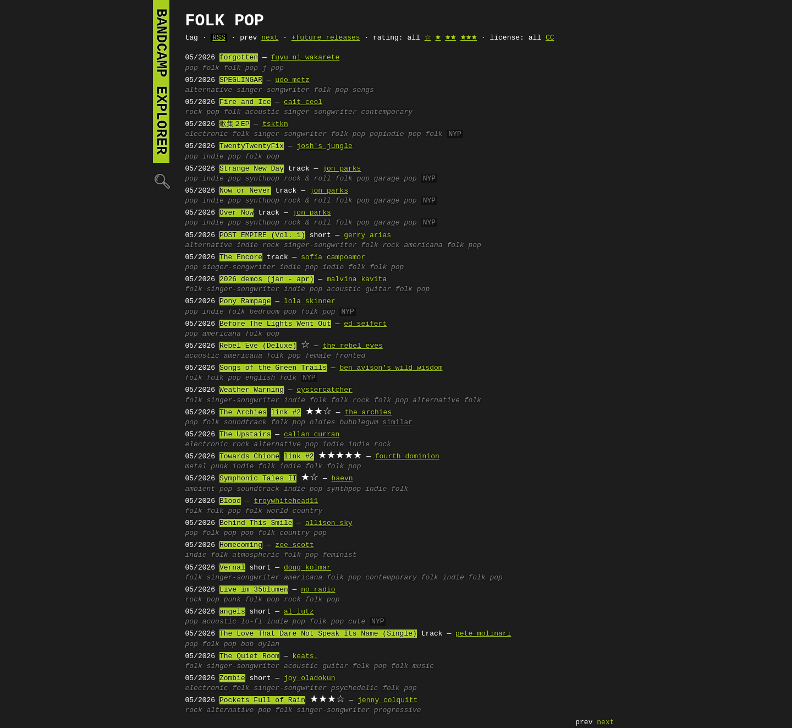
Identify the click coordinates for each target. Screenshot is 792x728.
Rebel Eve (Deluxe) (257, 346)
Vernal (232, 568)
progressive (397, 710)
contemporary (387, 112)
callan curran (311, 435)
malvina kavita (357, 279)
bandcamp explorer (161, 81)
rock (193, 112)
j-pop (273, 68)
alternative (209, 90)
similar (397, 423)
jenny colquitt (387, 700)
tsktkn (275, 124)
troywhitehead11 (286, 501)
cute (356, 622)
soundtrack (245, 423)
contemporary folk (401, 578)
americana (423, 245)
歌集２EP (234, 124)
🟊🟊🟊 (468, 38)
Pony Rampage (245, 301)
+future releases (326, 38)
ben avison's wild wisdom (390, 368)
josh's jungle (324, 146)
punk (219, 467)
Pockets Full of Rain (262, 700)
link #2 (286, 413)
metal (196, 467)
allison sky (329, 523)
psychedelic (354, 688)
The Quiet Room (249, 656)
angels (232, 612)
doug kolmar (307, 568)
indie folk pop (473, 578)
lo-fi (251, 622)
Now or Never (245, 191)
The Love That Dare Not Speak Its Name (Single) (318, 634)
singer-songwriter (273, 90)
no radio (318, 590)
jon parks (341, 169)
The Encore (240, 257)
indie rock (258, 245)
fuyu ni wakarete (305, 58)
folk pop (241, 68)
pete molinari (483, 634)
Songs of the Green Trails (273, 368)
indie (213, 312)
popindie (387, 134)
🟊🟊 (450, 38)
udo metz (292, 80)
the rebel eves (353, 346)
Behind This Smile (256, 523)
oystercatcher (324, 390)
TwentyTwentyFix (251, 146)
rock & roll (307, 179)
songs (363, 90)
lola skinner (310, 301)
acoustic (262, 112)
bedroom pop (273, 312)
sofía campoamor (333, 257)
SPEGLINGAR (240, 80)
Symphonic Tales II (257, 479)
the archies (368, 413)
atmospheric (255, 555)
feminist (339, 555)
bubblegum (358, 423)
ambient (200, 489)
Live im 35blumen (253, 590)
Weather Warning (251, 390)
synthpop (262, 179)
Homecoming (240, 545)
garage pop (395, 179)
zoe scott (294, 545)
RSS (218, 38)
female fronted (335, 356)
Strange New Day (251, 169)
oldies (323, 423)
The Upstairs (245, 435)
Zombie (232, 678)
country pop (303, 533)
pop (191, 68)
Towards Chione (249, 457)
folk (210, 68)
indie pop (221, 157)
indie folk (343, 267)
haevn (342, 479)
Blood (230, 501)
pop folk (425, 134)
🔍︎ (161, 181)
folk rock (380, 245)
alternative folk (447, 401)
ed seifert (365, 324)
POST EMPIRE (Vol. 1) (262, 235)
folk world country (283, 511)
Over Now (236, 213)
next (269, 38)
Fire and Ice (245, 102)
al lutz (299, 612)
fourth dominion (407, 457)
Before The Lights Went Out (275, 324)
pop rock (284, 600)
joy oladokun (310, 678)
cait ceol (303, 102)
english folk (271, 378)
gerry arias (367, 235)
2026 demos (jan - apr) (266, 279)
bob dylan (260, 644)
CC (550, 38)
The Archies (243, 413)
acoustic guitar (359, 289)
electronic (206, 134)
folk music (412, 666)
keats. (305, 656)
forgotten (238, 58)
